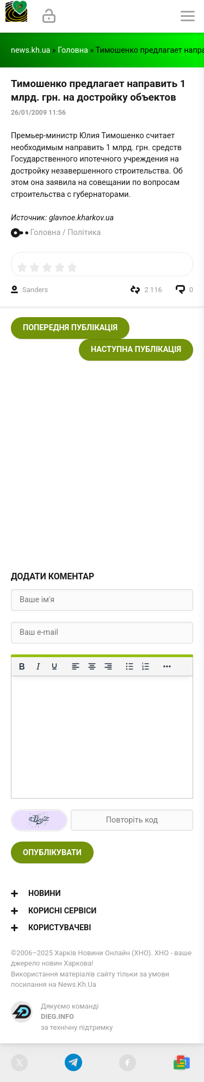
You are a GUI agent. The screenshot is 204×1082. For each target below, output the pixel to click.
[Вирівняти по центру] (92, 666)
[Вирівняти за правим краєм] (108, 666)
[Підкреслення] (54, 666)
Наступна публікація (136, 349)
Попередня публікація (70, 327)
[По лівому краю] (75, 666)
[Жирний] (22, 666)
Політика (84, 232)
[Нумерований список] (146, 666)
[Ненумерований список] (129, 666)
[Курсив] (38, 666)
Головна (73, 50)
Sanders (35, 290)
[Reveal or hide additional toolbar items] (167, 666)
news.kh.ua (30, 50)
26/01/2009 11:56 (38, 112)
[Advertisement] (102, 463)
